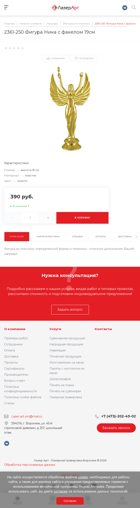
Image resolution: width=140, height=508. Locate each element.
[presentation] (136, 236)
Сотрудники (13, 344)
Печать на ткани (61, 385)
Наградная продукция (66, 344)
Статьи (9, 403)
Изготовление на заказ (66, 362)
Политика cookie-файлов (22, 397)
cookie (83, 477)
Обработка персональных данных (29, 465)
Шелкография (60, 379)
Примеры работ (16, 338)
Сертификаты (14, 368)
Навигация (57, 350)
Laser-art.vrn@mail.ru (26, 416)
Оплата (9, 350)
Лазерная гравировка (65, 397)
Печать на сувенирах (65, 391)
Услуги (55, 329)
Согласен (70, 501)
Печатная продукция (65, 356)
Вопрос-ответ (14, 381)
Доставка (11, 356)
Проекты (11, 362)
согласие (61, 491)
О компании (14, 329)
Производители (16, 375)
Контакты (103, 329)
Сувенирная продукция (67, 338)
